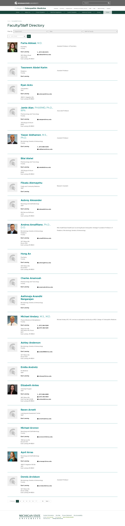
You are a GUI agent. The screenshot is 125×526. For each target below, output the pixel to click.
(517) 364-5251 (42, 328)
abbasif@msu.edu (44, 54)
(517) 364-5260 (43, 325)
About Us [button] (27, 12)
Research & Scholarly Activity (80, 8)
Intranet (108, 8)
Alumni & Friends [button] (86, 12)
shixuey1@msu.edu (44, 376)
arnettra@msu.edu (44, 418)
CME (94, 8)
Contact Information (48, 515)
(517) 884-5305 (43, 146)
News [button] (107, 12)
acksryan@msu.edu (44, 94)
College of (30, 8)
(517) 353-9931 (43, 396)
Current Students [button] (71, 12)
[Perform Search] (108, 3)
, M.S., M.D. (36, 316)
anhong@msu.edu (44, 262)
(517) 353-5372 (42, 52)
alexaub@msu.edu (44, 209)
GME (90, 8)
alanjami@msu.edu (44, 119)
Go (29, 36)
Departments (69, 8)
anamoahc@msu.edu (45, 287)
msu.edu (59, 517)
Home (17, 12)
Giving (98, 12)
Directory (62, 8)
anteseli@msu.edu (44, 399)
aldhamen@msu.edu (44, 149)
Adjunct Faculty (101, 8)
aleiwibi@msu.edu (44, 167)
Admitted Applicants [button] (55, 12)
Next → (48, 501)
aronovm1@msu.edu (45, 437)
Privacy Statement (67, 515)
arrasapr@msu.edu (44, 461)
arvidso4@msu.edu (44, 485)
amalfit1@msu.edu (44, 238)
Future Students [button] (40, 12)
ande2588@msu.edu (44, 351)
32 (42, 501)
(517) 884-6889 (43, 394)
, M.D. (31, 43)
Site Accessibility (78, 515)
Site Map (58, 515)
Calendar (56, 8)
